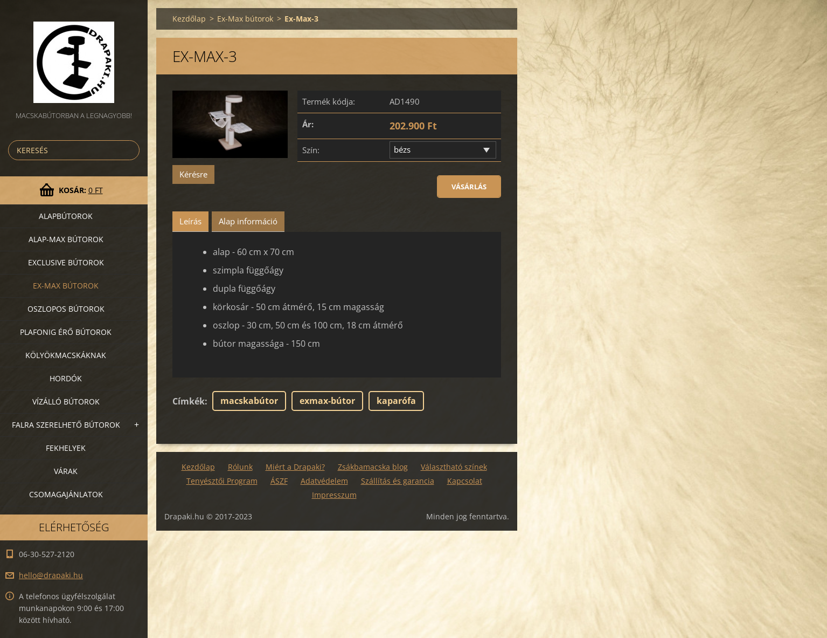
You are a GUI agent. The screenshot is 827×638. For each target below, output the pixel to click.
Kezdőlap (189, 18)
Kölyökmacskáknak (65, 355)
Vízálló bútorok (66, 401)
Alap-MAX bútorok (66, 239)
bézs (402, 149)
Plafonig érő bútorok (66, 332)
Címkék (188, 401)
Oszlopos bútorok (66, 309)
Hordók (66, 378)
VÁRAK (66, 471)
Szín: (310, 150)
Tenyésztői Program (222, 481)
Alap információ (248, 221)
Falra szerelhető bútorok (66, 425)
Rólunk (240, 467)
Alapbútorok (66, 216)
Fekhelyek (66, 448)
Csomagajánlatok (66, 494)
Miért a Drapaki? (295, 467)
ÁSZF (279, 481)
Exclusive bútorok (66, 262)
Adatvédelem (324, 481)
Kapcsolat (464, 481)
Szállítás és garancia (397, 481)
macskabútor (249, 401)
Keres (129, 150)
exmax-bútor (327, 401)
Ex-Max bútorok (66, 285)
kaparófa (396, 401)
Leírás (190, 221)
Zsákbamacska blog (373, 467)
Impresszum (334, 495)
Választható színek (454, 467)
